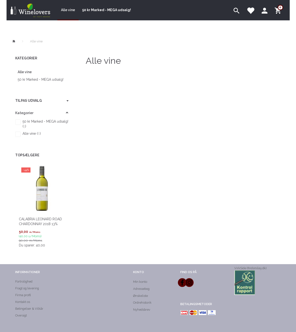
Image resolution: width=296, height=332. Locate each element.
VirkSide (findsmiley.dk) (250, 268)
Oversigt (21, 315)
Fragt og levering (27, 288)
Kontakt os (22, 302)
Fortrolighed (23, 281)
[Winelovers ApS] (30, 10)
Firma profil (23, 295)
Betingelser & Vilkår (29, 308)
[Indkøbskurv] (278, 10)
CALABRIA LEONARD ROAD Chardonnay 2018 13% (40, 221)
